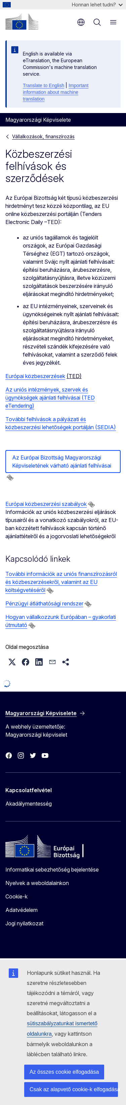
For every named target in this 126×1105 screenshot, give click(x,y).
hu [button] (81, 22)
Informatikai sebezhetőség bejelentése (52, 869)
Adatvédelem (21, 910)
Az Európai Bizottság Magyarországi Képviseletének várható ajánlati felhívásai (61, 461)
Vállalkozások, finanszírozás (43, 136)
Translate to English (43, 85)
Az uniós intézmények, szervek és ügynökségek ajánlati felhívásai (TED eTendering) (50, 397)
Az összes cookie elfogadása (64, 1072)
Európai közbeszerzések (35, 376)
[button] (12, 662)
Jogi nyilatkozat (24, 923)
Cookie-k (16, 896)
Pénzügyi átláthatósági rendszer (44, 603)
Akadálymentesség (28, 803)
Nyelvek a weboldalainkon (37, 883)
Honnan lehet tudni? (97, 4)
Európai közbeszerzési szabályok (46, 504)
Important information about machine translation (55, 92)
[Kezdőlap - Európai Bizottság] (21, 21)
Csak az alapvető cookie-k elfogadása (74, 1089)
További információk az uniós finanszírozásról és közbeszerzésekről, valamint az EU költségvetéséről (61, 581)
